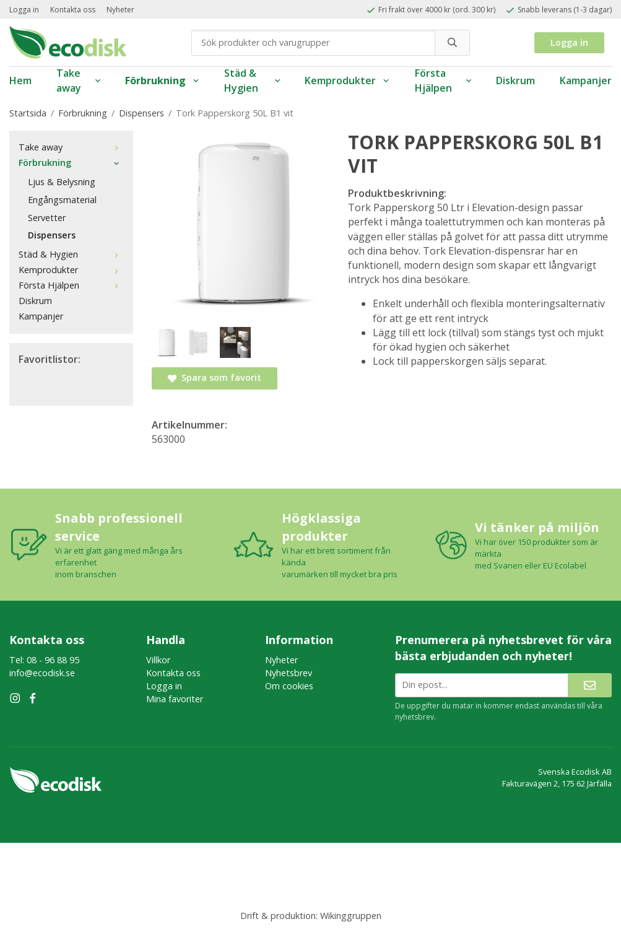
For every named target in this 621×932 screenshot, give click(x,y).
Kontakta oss (72, 9)
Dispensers (52, 235)
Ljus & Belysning (61, 182)
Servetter (47, 218)
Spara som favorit (214, 377)
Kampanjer (586, 80)
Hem (20, 80)
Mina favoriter (174, 699)
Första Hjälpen (443, 81)
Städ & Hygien (251, 81)
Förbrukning (162, 80)
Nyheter (120, 9)
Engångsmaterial (62, 200)
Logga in (24, 9)
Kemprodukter (347, 80)
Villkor (158, 660)
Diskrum (515, 80)
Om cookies (289, 686)
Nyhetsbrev (288, 673)
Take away (78, 81)
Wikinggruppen (350, 915)
